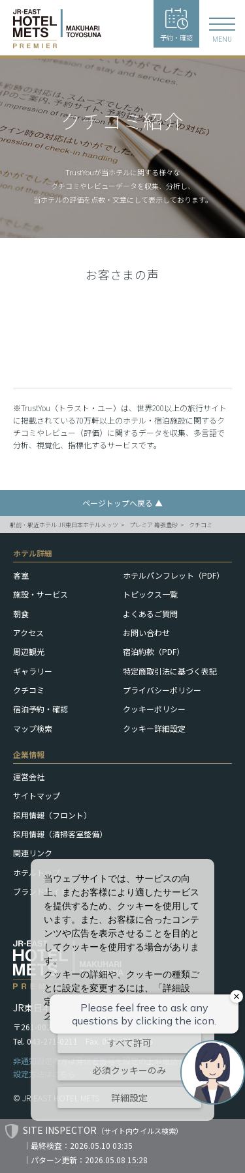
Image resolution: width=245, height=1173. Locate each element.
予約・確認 (176, 25)
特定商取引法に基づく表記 (170, 670)
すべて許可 (129, 1042)
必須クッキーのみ (129, 1070)
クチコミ (200, 525)
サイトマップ (36, 795)
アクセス (28, 632)
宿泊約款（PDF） (153, 651)
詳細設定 (129, 1097)
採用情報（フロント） (52, 814)
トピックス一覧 (150, 594)
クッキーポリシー (154, 708)
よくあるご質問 (150, 613)
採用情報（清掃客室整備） (60, 833)
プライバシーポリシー (162, 689)
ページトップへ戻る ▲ (122, 502)
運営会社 (28, 776)
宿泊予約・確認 (40, 708)
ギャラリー (32, 670)
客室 (21, 575)
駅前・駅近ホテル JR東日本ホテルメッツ (64, 525)
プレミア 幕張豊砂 (153, 525)
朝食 (21, 613)
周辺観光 (28, 651)
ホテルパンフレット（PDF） (173, 575)
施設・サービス (40, 594)
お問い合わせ (146, 632)
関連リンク (32, 852)
